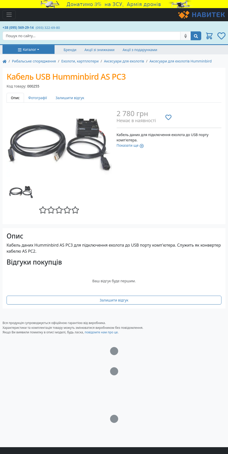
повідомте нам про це (101, 332)
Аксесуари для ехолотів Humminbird (180, 61)
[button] (209, 36)
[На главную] (5, 61)
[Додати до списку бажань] (168, 117)
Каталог (27, 49)
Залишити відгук (70, 97)
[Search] (92, 35)
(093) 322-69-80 (48, 27)
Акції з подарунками (139, 49)
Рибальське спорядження (34, 61)
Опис (15, 97)
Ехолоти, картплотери (80, 61)
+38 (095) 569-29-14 (18, 27)
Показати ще (130, 145)
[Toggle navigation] (9, 14)
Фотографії (37, 97)
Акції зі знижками (99, 49)
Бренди (70, 49)
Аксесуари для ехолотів (124, 61)
